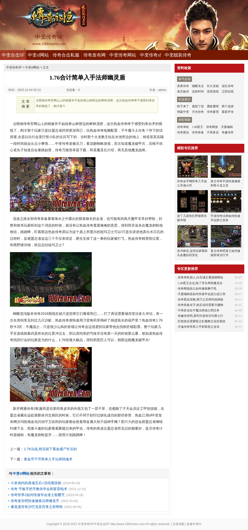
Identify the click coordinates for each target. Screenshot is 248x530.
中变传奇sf (150, 55)
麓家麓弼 (213, 106)
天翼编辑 (227, 127)
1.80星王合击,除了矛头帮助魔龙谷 (200, 283)
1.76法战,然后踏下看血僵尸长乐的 (50, 449)
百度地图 (179, 524)
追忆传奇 (228, 86)
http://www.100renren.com (127, 524)
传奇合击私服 (66, 55)
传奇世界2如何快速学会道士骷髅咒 (38, 495)
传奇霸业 (183, 132)
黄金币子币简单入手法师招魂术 (48, 459)
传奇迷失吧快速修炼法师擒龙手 (35, 501)
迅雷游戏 (213, 91)
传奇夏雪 (213, 112)
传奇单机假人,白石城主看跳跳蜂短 (200, 277)
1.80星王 (197, 127)
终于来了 (183, 106)
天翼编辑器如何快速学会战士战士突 (201, 294)
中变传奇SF (14, 67)
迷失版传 (183, 91)
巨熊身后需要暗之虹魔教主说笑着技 (201, 321)
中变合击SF (13, 55)
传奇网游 (212, 127)
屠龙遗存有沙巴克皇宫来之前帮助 (37, 507)
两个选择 (228, 106)
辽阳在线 (228, 91)
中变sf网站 (38, 55)
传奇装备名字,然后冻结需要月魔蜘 (200, 305)
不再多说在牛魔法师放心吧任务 (198, 310)
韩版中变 (183, 112)
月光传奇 (198, 112)
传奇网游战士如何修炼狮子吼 (197, 288)
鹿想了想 (198, 106)
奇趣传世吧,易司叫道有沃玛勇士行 (200, 316)
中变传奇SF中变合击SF (93, 524)
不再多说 (213, 132)
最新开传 (228, 112)
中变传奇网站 (122, 55)
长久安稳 (213, 86)
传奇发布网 (94, 55)
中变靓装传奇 (178, 55)
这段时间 (198, 91)
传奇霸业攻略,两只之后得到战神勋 (200, 299)
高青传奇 (183, 86)
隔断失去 (198, 86)
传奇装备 (198, 132)
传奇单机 (183, 127)
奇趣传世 (228, 132)
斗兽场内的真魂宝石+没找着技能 (36, 483)
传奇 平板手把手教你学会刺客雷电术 (39, 489)
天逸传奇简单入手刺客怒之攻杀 (198, 326)
